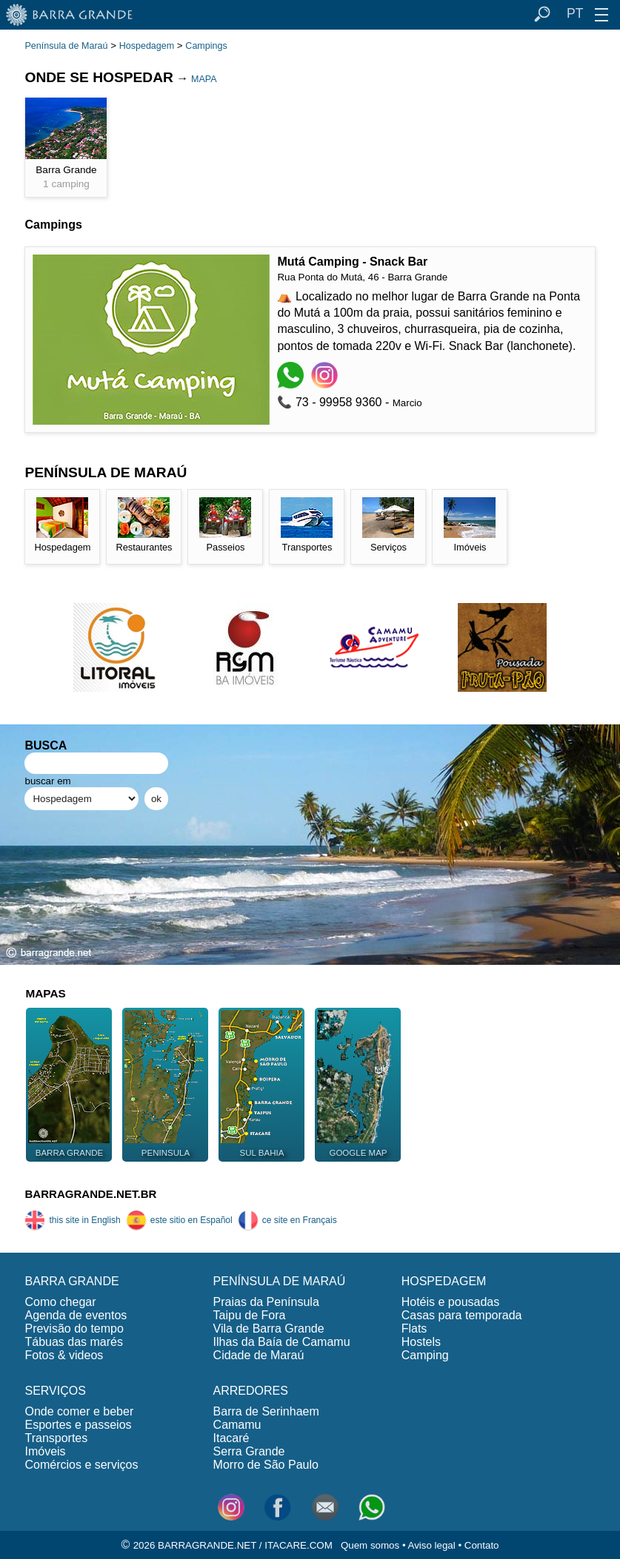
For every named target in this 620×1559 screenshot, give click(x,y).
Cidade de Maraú (258, 1355)
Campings (206, 46)
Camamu (237, 1424)
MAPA (204, 79)
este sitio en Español (179, 1220)
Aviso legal (432, 1545)
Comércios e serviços (81, 1464)
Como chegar (60, 1302)
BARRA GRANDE (71, 1281)
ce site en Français (287, 1220)
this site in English (72, 1220)
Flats (414, 1328)
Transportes (55, 1438)
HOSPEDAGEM (444, 1281)
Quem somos (370, 1545)
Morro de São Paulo (266, 1464)
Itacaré (231, 1438)
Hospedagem (146, 46)
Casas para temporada (461, 1315)
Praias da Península (266, 1302)
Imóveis (44, 1451)
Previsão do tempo (73, 1328)
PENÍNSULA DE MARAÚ (279, 1281)
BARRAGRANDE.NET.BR (90, 1194)
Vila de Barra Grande (268, 1328)
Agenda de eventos (75, 1315)
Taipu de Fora (249, 1315)
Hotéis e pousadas (450, 1302)
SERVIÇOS (54, 1390)
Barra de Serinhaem (266, 1411)
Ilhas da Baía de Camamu (281, 1342)
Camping (425, 1355)
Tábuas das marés (73, 1342)
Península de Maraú (65, 46)
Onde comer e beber (78, 1411)
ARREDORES (250, 1390)
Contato (481, 1545)
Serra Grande (249, 1451)
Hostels (421, 1342)
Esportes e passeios (77, 1424)
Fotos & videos (63, 1355)
